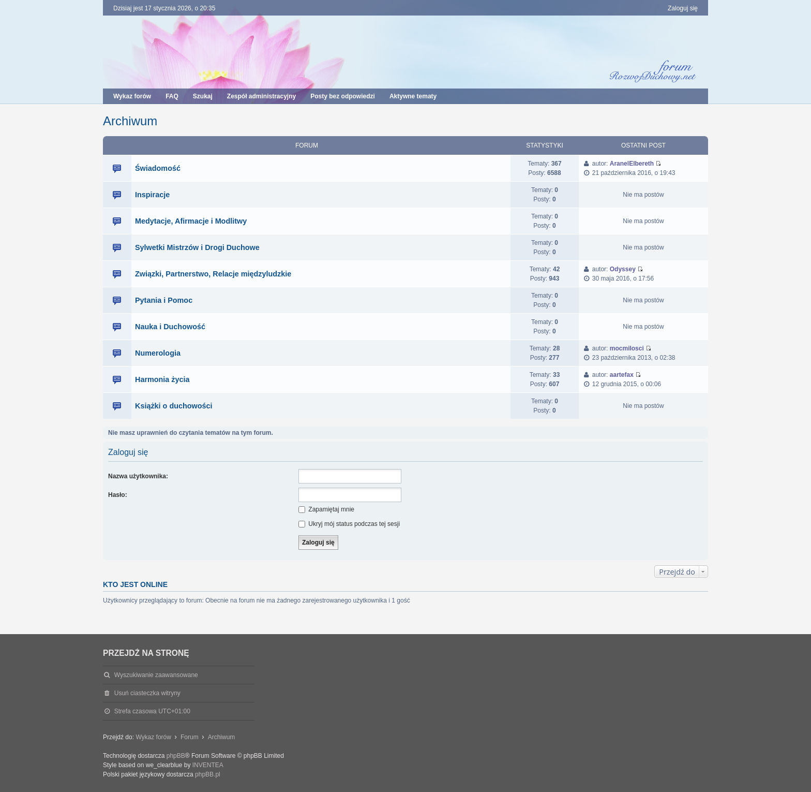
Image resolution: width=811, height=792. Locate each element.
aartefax (622, 374)
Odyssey (623, 269)
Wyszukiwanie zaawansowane (156, 675)
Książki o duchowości (174, 406)
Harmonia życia (162, 379)
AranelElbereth (632, 163)
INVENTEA (207, 765)
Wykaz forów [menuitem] (132, 96)
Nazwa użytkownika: (138, 476)
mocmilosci (627, 348)
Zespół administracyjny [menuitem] (261, 96)
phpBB (176, 755)
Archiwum (130, 121)
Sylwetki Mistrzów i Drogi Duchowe (197, 247)
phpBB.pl (207, 774)
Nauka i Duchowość (170, 326)
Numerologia (158, 353)
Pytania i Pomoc (163, 300)
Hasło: (117, 494)
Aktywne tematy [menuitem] (413, 96)
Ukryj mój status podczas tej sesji (349, 523)
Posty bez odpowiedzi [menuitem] (342, 96)
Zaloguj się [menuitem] (683, 8)
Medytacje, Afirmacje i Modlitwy (191, 221)
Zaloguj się (128, 452)
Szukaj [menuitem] (203, 96)
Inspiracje (152, 194)
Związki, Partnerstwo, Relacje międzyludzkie (213, 274)
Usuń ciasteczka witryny (147, 693)
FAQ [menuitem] (172, 96)
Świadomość (158, 168)
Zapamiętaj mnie (326, 509)
